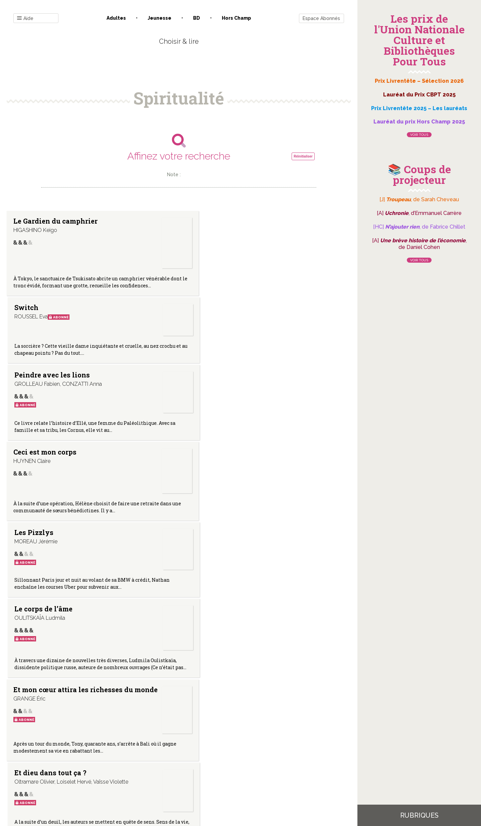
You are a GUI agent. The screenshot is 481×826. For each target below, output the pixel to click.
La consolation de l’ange (43, 617)
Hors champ (236, 18)
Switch (140, 221)
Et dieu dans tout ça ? (157, 419)
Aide (25, 18)
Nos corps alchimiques (264, 419)
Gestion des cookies (243, 758)
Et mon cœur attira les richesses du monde (45, 423)
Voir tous (419, 134)
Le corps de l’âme (272, 321)
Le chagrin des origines (153, 617)
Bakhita (256, 614)
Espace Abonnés (321, 18)
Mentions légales (193, 758)
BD (196, 18)
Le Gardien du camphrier (36, 224)
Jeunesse (159, 18)
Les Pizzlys (147, 321)
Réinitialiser (303, 156)
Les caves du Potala (265, 511)
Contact (103, 758)
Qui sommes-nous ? (144, 758)
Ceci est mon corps (44, 321)
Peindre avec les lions (271, 224)
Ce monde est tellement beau (153, 511)
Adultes (116, 18)
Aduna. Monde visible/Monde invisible (38, 515)
